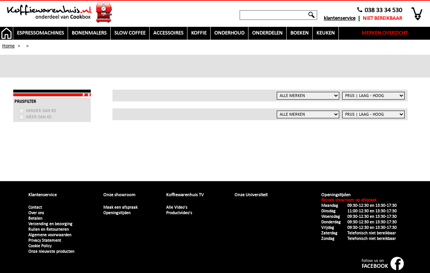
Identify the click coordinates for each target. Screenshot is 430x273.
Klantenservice (339, 18)
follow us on (375, 264)
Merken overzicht (385, 33)
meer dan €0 (38, 117)
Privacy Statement (44, 240)
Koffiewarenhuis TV (185, 195)
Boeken (299, 33)
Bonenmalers (89, 33)
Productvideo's (179, 213)
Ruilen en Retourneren (48, 229)
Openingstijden (116, 213)
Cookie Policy (39, 246)
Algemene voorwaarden (49, 235)
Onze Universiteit (251, 195)
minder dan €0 (41, 111)
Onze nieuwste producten (51, 251)
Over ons (36, 213)
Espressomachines (40, 33)
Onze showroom (119, 195)
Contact (35, 207)
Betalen (35, 218)
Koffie (199, 33)
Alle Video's (176, 207)
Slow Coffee (130, 33)
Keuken (325, 33)
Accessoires (168, 33)
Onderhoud (229, 33)
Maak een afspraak (120, 207)
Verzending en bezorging (50, 224)
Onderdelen (267, 33)
